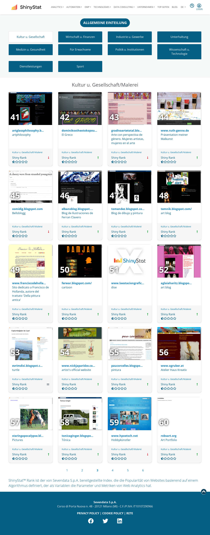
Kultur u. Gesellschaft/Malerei (27, 152)
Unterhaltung (179, 37)
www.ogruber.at (172, 366)
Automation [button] (73, 7)
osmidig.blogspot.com (27, 209)
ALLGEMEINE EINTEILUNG (105, 22)
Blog (174, 7)
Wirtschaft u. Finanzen (80, 37)
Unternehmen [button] (145, 7)
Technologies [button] (101, 7)
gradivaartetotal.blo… (126, 130)
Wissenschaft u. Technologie (179, 52)
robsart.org (168, 436)
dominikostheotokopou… (79, 130)
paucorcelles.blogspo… (127, 366)
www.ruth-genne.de (175, 130)
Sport (80, 66)
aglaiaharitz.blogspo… (176, 283)
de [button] (182, 7)
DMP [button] (87, 7)
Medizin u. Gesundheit (30, 49)
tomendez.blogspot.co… (127, 209)
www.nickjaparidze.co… (78, 366)
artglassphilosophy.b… (28, 130)
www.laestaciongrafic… (127, 283)
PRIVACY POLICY (88, 513)
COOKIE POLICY (112, 513)
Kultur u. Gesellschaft (31, 37)
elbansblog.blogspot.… (77, 209)
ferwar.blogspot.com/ (77, 283)
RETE (129, 513)
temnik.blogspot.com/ (176, 209)
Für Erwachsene (80, 49)
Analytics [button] (56, 7)
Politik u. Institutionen (129, 49)
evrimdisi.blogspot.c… (27, 366)
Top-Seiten (163, 7)
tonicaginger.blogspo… (77, 436)
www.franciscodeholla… (29, 283)
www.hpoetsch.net (124, 436)
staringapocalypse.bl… (27, 436)
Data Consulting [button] (123, 7)
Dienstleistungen (31, 66)
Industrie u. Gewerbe (130, 37)
